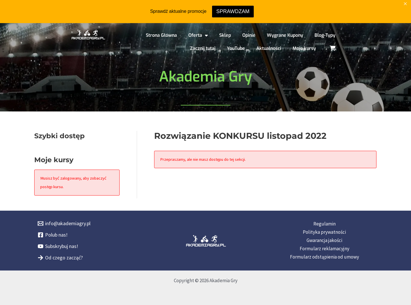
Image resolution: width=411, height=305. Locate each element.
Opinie (248, 35)
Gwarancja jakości (324, 240)
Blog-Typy (325, 35)
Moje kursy (304, 48)
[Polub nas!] (53, 235)
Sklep (225, 35)
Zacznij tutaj (202, 48)
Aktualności (268, 48)
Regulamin (324, 224)
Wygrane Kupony (285, 35)
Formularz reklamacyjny (324, 248)
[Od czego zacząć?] (60, 258)
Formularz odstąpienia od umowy (324, 257)
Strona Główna (161, 35)
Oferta (198, 35)
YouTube (236, 48)
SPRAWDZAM (232, 11)
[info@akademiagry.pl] (64, 223)
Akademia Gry (205, 76)
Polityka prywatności (324, 232)
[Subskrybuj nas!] (58, 246)
